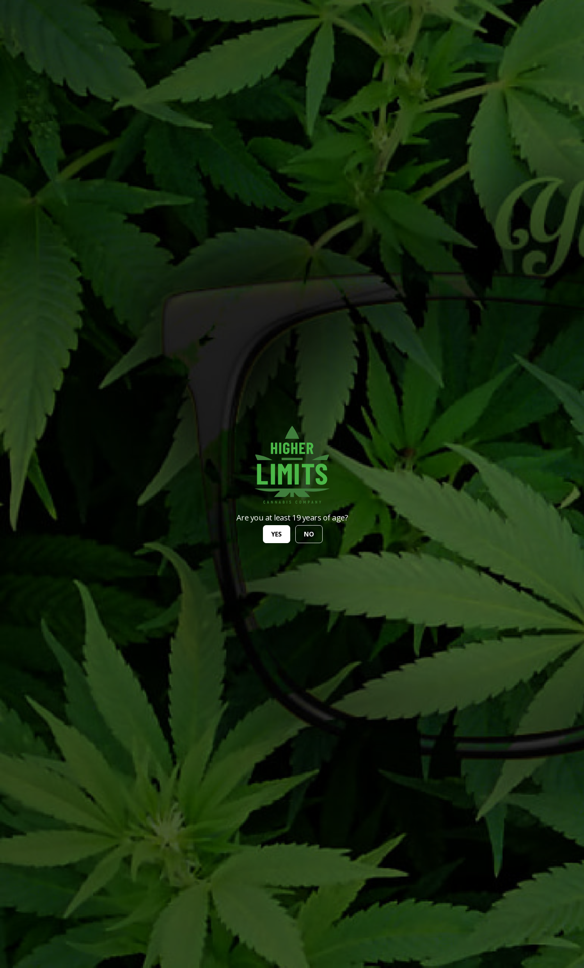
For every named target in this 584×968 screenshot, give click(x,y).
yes (276, 534)
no (309, 534)
